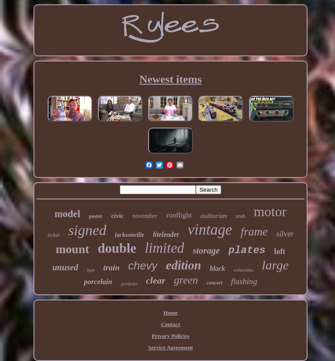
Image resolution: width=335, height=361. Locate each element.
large (275, 265)
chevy (142, 265)
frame (254, 231)
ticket (54, 235)
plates (246, 250)
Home (170, 312)
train (111, 267)
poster (96, 216)
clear (155, 280)
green (186, 280)
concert (214, 283)
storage (206, 250)
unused (65, 267)
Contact (170, 324)
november (145, 215)
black (217, 268)
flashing (244, 281)
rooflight (179, 215)
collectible (243, 269)
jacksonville (129, 235)
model (67, 213)
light (90, 270)
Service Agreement (170, 347)
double (117, 248)
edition (183, 265)
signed (87, 230)
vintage (210, 229)
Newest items (170, 79)
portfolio (129, 283)
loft (279, 251)
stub (240, 216)
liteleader (166, 234)
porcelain (98, 282)
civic (117, 215)
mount (72, 249)
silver (284, 233)
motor (270, 211)
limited (164, 248)
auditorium (214, 216)
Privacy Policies (170, 336)
